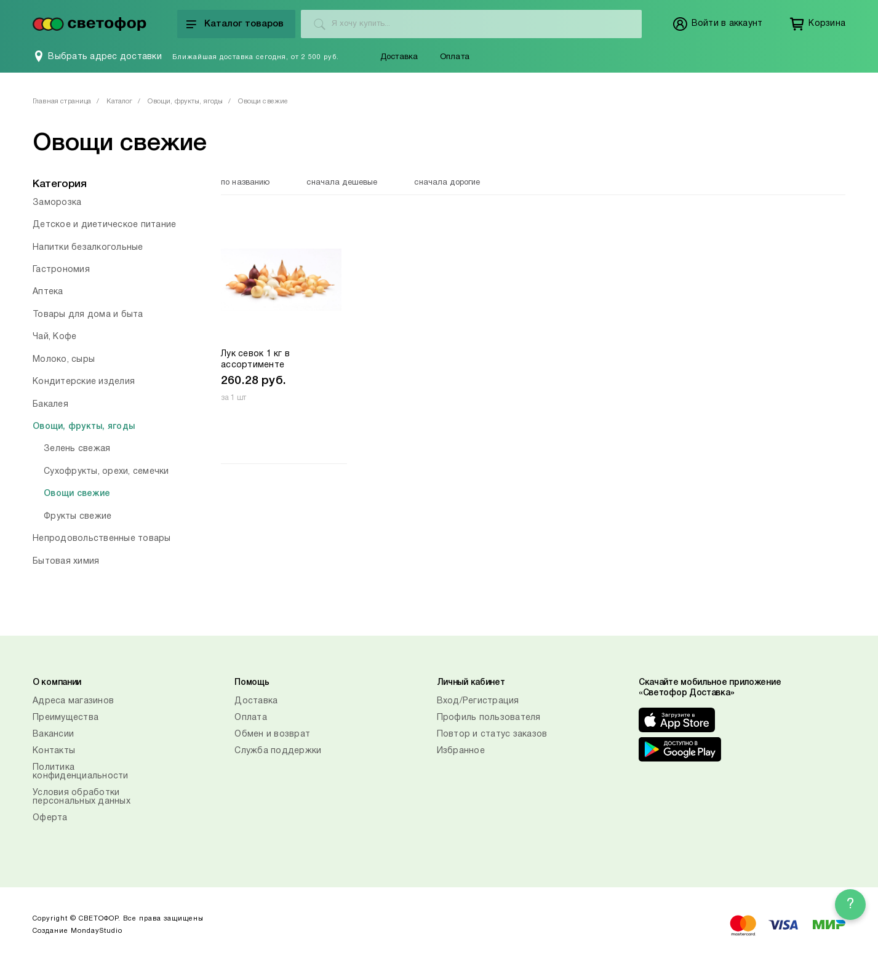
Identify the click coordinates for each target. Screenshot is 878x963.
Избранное (461, 751)
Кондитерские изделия (84, 382)
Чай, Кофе (54, 337)
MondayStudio (96, 931)
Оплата (454, 57)
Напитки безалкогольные (88, 248)
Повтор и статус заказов (492, 734)
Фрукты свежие (77, 517)
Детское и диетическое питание (104, 225)
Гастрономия (61, 270)
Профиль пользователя (489, 718)
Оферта (50, 818)
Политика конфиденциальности (81, 772)
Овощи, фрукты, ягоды (185, 101)
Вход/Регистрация (478, 701)
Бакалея (50, 405)
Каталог (119, 101)
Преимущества (65, 718)
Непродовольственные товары (102, 539)
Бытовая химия (66, 561)
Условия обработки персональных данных (81, 797)
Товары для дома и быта (88, 315)
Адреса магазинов (73, 701)
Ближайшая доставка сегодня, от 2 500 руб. (255, 57)
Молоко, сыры (64, 360)
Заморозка (57, 203)
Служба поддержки (277, 751)
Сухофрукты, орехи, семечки (106, 472)
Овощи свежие (77, 494)
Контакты (54, 751)
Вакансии (53, 734)
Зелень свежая (77, 449)
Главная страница (62, 101)
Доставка (399, 57)
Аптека (48, 292)
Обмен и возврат (272, 734)
